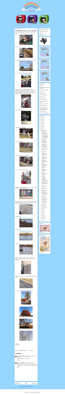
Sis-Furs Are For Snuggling (44, 191)
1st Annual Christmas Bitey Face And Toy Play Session (44, 145)
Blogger (38, 392)
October (43, 205)
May (42, 212)
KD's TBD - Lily (42, 91)
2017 (41, 220)
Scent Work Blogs (43, 111)
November (43, 204)
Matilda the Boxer (20, 362)
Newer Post (17, 383)
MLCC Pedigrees (42, 93)
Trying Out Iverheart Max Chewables (44, 170)
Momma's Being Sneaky (44, 167)
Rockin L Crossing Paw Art (44, 112)
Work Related (43, 151)
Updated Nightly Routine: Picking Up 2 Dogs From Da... (44, 193)
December (43, 130)
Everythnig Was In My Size (44, 188)
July (42, 209)
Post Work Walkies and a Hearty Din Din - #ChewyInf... (44, 136)
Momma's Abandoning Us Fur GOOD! (44, 164)
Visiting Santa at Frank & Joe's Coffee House (44, 157)
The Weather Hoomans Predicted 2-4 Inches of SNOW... (44, 179)
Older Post (34, 383)
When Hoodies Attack (43, 197)
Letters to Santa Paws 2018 (44, 202)
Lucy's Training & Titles (44, 107)
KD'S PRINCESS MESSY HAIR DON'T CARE (45, 88)
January (43, 218)
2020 (42, 126)
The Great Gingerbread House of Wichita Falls (44, 161)
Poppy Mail (43, 172)
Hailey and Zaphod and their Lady (23, 356)
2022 (42, 123)
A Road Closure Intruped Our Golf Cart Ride (44, 141)
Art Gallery (42, 96)
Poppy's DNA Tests (43, 98)
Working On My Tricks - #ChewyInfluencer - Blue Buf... (44, 133)
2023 (42, 122)
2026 (42, 117)
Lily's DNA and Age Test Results (44, 102)
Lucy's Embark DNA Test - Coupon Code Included (44, 109)
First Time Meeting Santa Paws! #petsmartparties (44, 183)
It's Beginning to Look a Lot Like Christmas (44, 199)
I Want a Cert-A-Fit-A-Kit (44, 186)
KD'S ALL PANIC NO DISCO (44, 89)
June (42, 211)
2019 (42, 127)
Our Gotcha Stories (43, 105)
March (43, 215)
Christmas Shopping (43, 176)
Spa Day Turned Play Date (44, 174)
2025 (42, 119)
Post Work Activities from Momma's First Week (44, 154)
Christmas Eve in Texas (44, 150)
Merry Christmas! (44, 147)
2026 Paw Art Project (43, 94)
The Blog (41, 85)
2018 (42, 129)
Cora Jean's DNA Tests (43, 99)
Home (26, 383)
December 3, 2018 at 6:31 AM (29, 362)
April (43, 214)
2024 (42, 120)
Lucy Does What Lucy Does (44, 139)
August (43, 208)
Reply (18, 359)
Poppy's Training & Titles (44, 103)
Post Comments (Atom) (28, 386)
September (43, 207)
